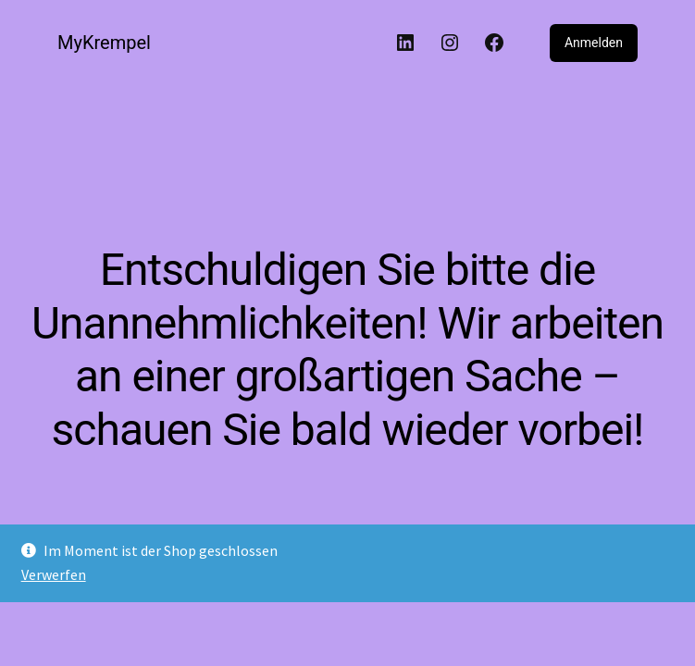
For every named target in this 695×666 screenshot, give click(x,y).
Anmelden (594, 42)
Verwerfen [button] (53, 574)
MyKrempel (104, 42)
